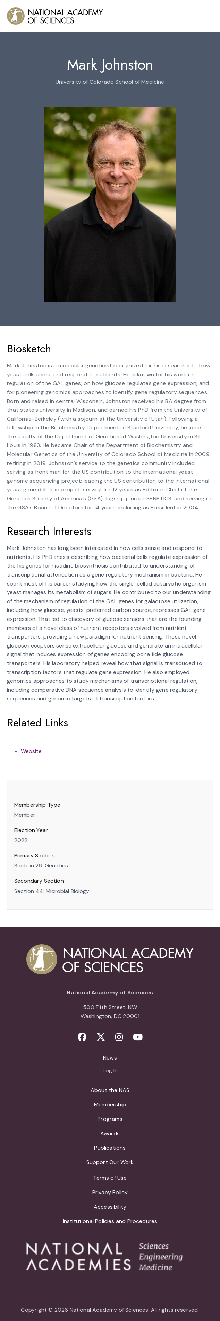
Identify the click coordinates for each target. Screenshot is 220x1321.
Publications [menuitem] (110, 1147)
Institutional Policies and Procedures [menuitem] (110, 1221)
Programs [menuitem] (110, 1119)
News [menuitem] (110, 1057)
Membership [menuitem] (110, 1104)
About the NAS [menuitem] (110, 1090)
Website (31, 751)
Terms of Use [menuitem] (110, 1177)
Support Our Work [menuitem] (110, 1162)
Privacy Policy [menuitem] (110, 1192)
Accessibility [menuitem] (110, 1207)
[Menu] (204, 16)
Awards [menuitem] (110, 1133)
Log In (110, 1071)
